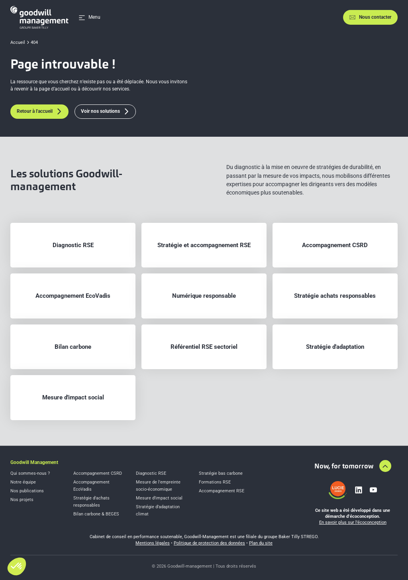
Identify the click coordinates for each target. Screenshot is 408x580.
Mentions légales (152, 543)
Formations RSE (215, 482)
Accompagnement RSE (221, 490)
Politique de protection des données (209, 543)
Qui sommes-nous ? (30, 473)
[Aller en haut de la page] (385, 466)
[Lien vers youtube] (373, 489)
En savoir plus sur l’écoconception (352, 522)
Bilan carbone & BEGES (96, 514)
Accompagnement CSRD (97, 473)
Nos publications (27, 490)
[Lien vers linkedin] (358, 489)
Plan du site (261, 543)
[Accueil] (39, 17)
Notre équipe (23, 482)
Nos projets (21, 499)
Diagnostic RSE (151, 473)
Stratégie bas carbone (221, 473)
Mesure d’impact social (159, 498)
